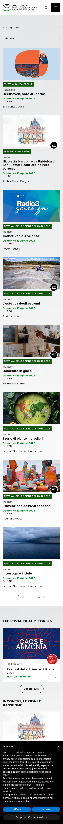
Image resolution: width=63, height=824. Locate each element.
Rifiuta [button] (17, 809)
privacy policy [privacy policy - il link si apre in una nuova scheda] (10, 759)
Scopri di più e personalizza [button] (31, 817)
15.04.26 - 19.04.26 (31, 676)
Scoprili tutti (31, 688)
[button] (58, 746)
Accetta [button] (46, 809)
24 (39, 597)
